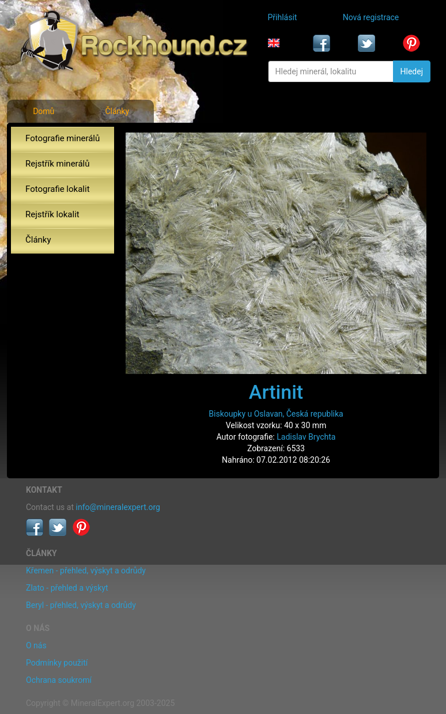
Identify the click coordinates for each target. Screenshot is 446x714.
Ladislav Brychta (306, 436)
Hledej (411, 71)
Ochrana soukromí (59, 680)
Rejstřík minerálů (57, 163)
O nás (36, 645)
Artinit (276, 391)
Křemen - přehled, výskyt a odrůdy (86, 570)
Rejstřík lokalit (52, 214)
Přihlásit (282, 17)
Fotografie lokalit (57, 189)
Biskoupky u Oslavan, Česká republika (276, 413)
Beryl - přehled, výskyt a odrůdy (81, 605)
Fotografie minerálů (62, 138)
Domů (43, 111)
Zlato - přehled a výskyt (67, 587)
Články (117, 111)
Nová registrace (371, 17)
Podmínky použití (57, 662)
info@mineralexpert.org (118, 507)
